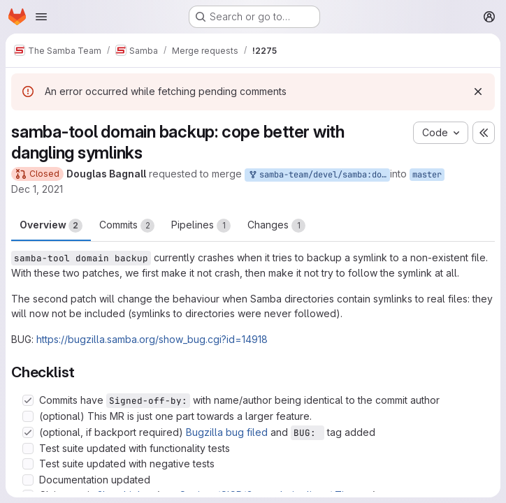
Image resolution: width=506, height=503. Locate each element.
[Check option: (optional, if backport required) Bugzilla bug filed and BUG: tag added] (28, 432)
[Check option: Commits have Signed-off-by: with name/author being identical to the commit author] (28, 400)
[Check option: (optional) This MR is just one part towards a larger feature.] (28, 416)
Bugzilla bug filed (227, 432)
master (427, 174)
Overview (51, 226)
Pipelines (201, 226)
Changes (276, 226)
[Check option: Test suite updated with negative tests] (28, 463)
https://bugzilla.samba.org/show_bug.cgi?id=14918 (152, 339)
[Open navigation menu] (41, 17)
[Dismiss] (478, 91)
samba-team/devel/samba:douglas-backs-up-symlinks (318, 175)
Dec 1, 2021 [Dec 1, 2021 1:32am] (37, 189)
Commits (126, 226)
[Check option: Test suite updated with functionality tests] (28, 448)
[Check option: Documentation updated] (28, 480)
